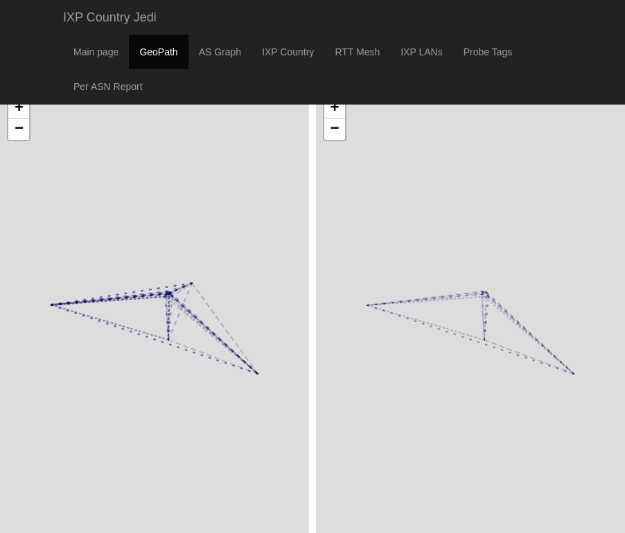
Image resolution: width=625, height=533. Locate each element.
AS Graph (220, 51)
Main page (95, 51)
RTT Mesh (357, 51)
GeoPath (158, 51)
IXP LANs (421, 51)
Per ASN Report (108, 86)
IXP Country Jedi (110, 17)
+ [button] (19, 108)
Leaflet (14, 504)
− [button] (19, 129)
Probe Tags (488, 51)
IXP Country (288, 51)
